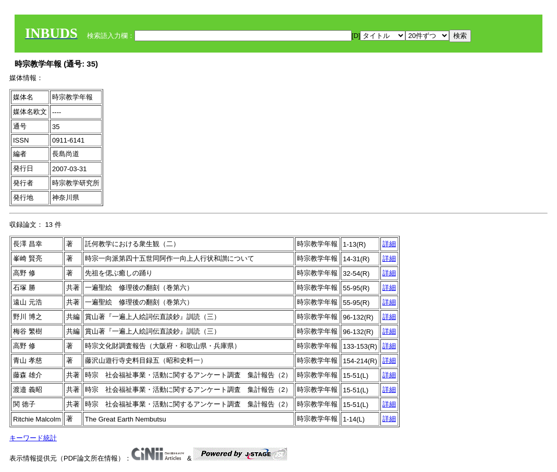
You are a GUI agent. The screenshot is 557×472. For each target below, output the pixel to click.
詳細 (389, 244)
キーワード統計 (33, 438)
